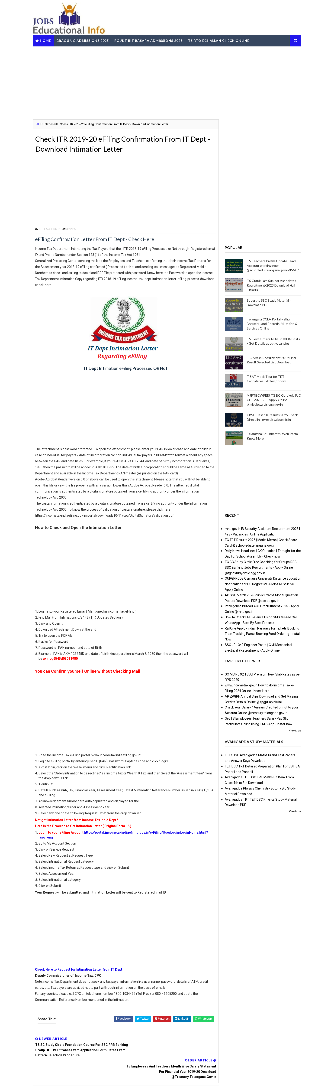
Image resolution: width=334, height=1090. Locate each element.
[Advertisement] (167, 82)
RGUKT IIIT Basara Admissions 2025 (149, 40)
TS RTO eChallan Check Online (219, 40)
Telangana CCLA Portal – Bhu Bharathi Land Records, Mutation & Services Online (271, 323)
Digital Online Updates (109, 1082)
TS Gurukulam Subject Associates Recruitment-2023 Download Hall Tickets (270, 285)
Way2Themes (59, 1082)
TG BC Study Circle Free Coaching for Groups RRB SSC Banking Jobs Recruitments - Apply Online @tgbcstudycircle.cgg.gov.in (260, 567)
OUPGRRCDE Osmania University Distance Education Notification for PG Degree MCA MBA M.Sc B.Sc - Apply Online (262, 584)
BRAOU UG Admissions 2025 (84, 40)
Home (46, 40)
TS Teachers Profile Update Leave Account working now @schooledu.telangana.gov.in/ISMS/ (272, 265)
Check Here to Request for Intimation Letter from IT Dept (79, 970)
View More (294, 730)
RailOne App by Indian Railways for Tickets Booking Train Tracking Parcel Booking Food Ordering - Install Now (261, 633)
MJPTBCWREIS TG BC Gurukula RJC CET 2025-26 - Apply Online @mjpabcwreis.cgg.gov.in (273, 399)
